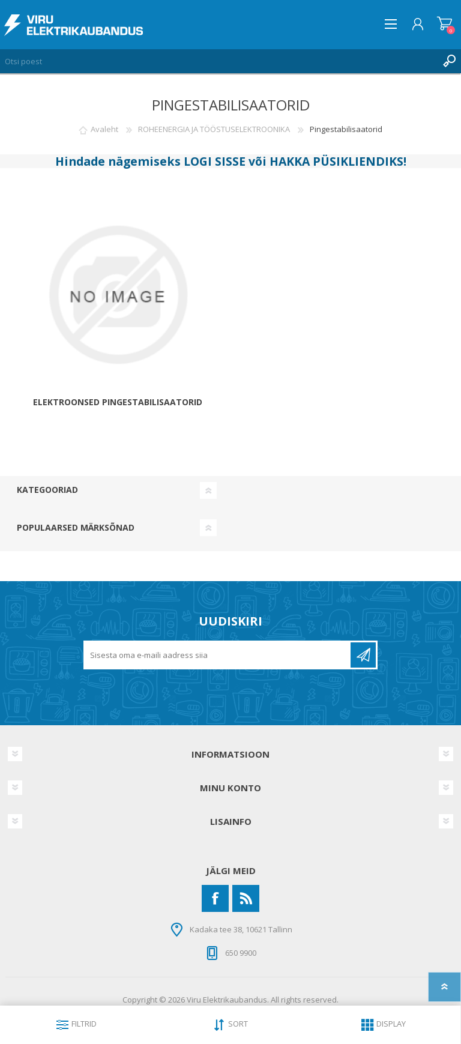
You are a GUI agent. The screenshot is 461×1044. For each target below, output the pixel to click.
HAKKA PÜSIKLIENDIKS (336, 161)
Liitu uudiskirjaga (363, 655)
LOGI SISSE (215, 161)
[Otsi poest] (218, 61)
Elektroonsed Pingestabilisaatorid (117, 402)
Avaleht (104, 129)
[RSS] (245, 898)
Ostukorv (444, 24)
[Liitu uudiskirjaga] (218, 655)
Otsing (449, 61)
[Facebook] (215, 898)
